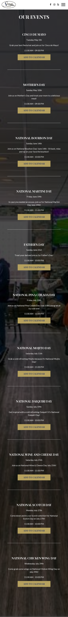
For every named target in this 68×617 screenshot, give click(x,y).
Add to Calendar (34, 57)
